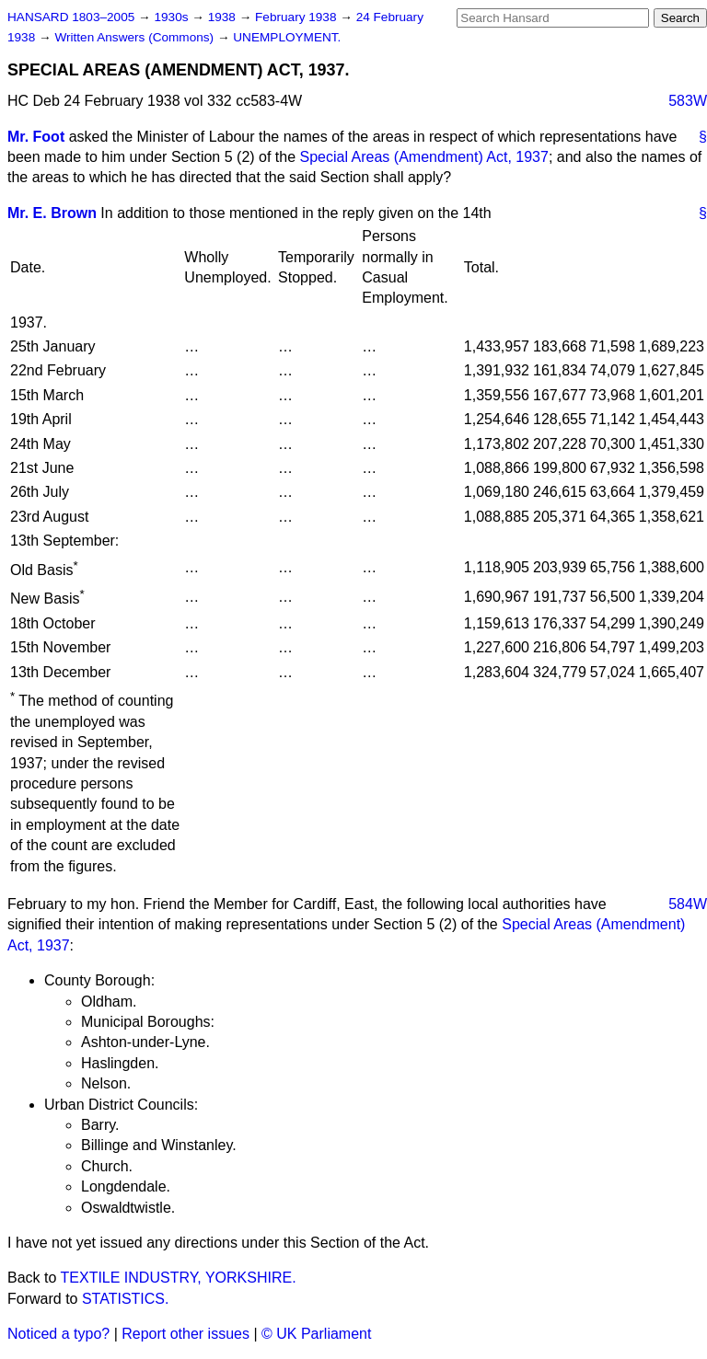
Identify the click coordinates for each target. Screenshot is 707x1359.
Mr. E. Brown (52, 213)
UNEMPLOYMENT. (287, 37)
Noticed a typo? (58, 1334)
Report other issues (185, 1334)
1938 (223, 17)
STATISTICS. (125, 1299)
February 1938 (297, 17)
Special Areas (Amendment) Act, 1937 (424, 157)
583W (687, 101)
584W (687, 904)
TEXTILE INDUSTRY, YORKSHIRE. (178, 1277)
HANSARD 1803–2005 (70, 17)
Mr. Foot (35, 136)
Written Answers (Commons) (135, 37)
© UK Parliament (316, 1334)
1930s (172, 17)
